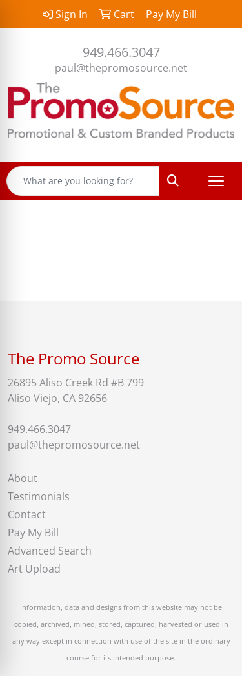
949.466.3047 (121, 52)
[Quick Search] (83, 181)
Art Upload (34, 569)
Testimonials (39, 496)
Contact (27, 514)
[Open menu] (216, 181)
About (22, 478)
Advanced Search (50, 551)
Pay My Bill (33, 532)
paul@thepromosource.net (121, 68)
